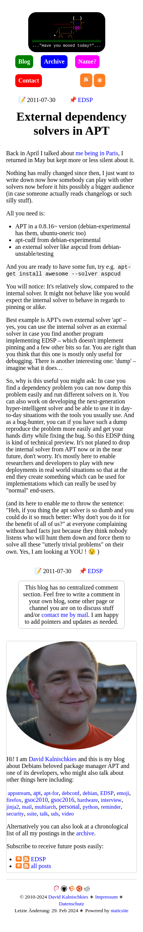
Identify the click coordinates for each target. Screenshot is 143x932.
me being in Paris (97, 158)
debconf (70, 799)
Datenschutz (71, 910)
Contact (28, 86)
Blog (24, 67)
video (68, 820)
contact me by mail (65, 621)
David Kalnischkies (68, 903)
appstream (19, 799)
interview (111, 806)
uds (55, 820)
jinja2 (12, 813)
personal (69, 812)
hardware (87, 806)
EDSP (85, 105)
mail (27, 813)
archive (85, 839)
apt (37, 799)
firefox (13, 806)
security (15, 820)
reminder (111, 813)
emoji (123, 799)
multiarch (45, 813)
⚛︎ (18, 865)
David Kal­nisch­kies (53, 765)
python (90, 813)
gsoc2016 (62, 806)
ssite (32, 820)
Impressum (106, 903)
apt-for (51, 799)
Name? (87, 67)
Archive (54, 67)
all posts (37, 872)
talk (44, 820)
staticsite (120, 916)
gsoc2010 (36, 806)
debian (89, 799)
